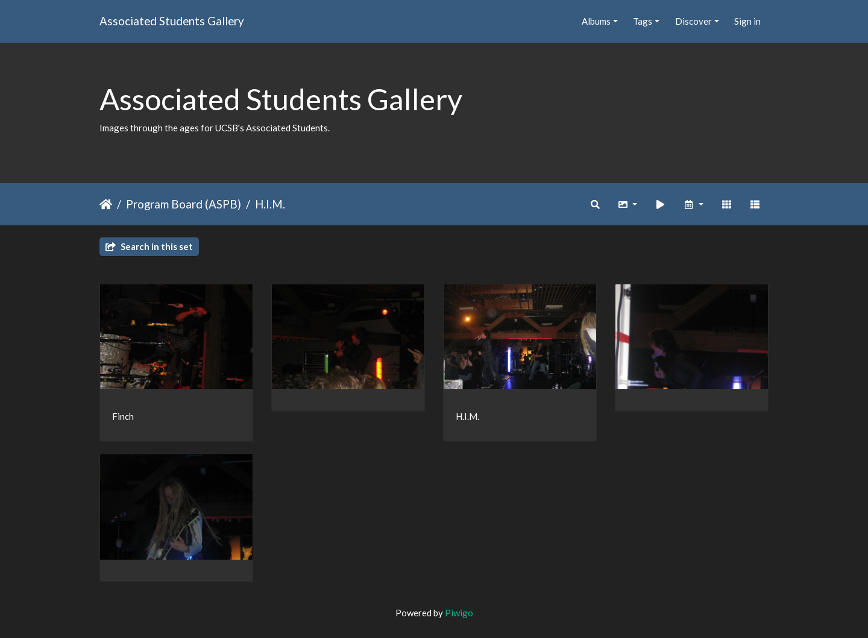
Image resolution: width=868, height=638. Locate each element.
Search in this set (149, 246)
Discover (693, 21)
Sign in (747, 21)
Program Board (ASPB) (183, 204)
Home (105, 204)
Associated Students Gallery (171, 21)
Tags (642, 21)
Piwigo (459, 612)
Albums (596, 21)
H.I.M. (270, 204)
